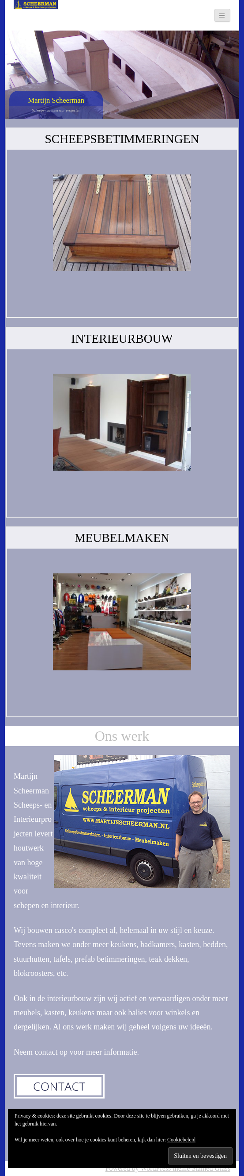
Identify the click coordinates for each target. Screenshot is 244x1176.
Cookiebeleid (181, 1140)
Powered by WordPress (138, 1168)
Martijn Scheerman (56, 100)
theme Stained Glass (200, 1168)
